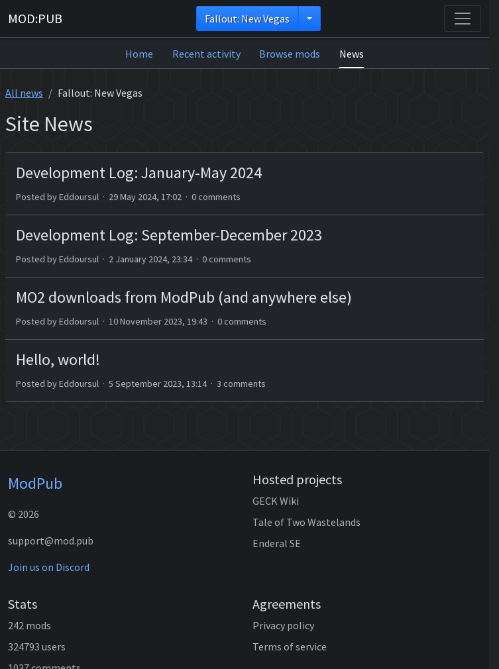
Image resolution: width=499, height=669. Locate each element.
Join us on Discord (48, 567)
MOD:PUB (35, 18)
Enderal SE (276, 543)
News (351, 53)
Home (139, 53)
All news (24, 92)
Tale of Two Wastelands (306, 522)
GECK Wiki (275, 500)
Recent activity (206, 53)
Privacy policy (283, 625)
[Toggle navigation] (462, 18)
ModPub (35, 483)
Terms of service (289, 646)
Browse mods (289, 53)
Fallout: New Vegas (247, 18)
